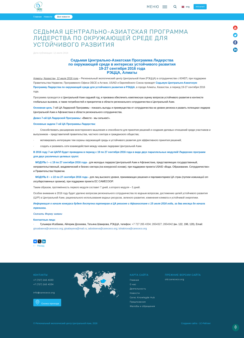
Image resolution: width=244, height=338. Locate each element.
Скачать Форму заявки (47, 214)
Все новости (63, 16)
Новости (48, 16)
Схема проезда (47, 302)
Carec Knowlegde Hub (142, 297)
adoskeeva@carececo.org (102, 228)
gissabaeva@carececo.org (48, 228)
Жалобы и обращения (142, 306)
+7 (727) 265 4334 (43, 284)
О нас (133, 284)
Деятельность (138, 288)
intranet (200, 6)
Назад (38, 245)
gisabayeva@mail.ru (75, 228)
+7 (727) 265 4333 (43, 280)
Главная (37, 16)
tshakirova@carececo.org (133, 228)
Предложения (138, 302)
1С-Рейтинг (205, 323)
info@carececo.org (44, 292)
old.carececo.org (174, 279)
